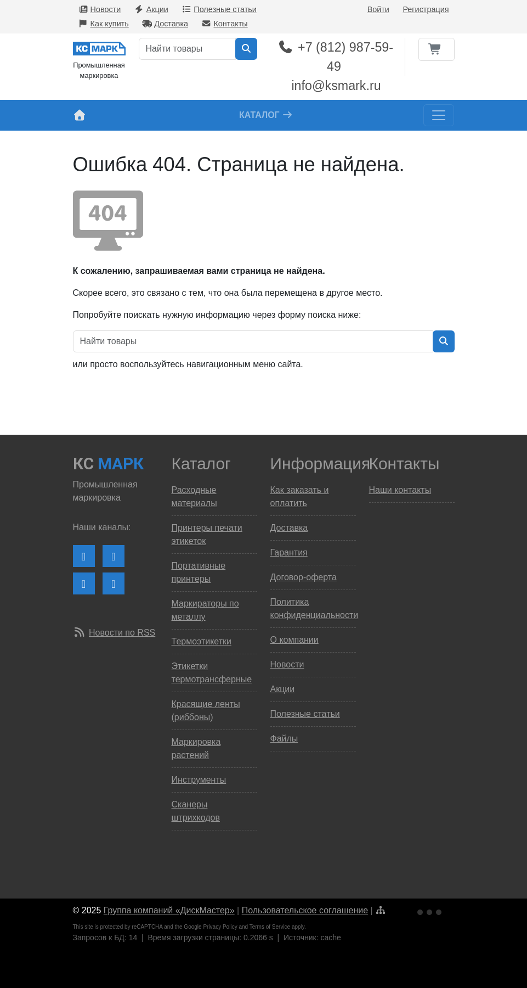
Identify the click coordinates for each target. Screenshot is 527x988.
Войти (378, 9)
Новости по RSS (122, 632)
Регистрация (426, 9)
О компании (294, 639)
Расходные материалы (194, 496)
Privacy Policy (220, 927)
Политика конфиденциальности (313, 608)
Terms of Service (270, 927)
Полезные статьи (219, 9)
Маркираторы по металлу (205, 610)
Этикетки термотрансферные (212, 672)
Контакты (224, 23)
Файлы (284, 738)
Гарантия (289, 552)
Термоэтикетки (201, 641)
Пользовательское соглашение (305, 910)
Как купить (103, 23)
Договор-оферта (303, 577)
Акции (151, 9)
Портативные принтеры (199, 572)
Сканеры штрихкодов (196, 811)
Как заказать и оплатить (299, 496)
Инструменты (199, 779)
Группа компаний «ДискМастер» (169, 910)
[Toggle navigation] (438, 115)
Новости (99, 9)
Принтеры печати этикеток (207, 534)
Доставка (165, 23)
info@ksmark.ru (336, 85)
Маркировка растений (196, 748)
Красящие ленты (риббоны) (206, 710)
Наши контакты (400, 490)
